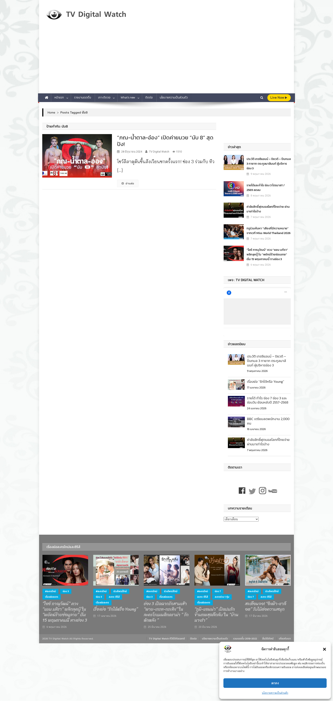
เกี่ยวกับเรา (285, 639)
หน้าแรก (59, 97)
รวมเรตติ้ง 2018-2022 (245, 639)
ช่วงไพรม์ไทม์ (120, 591)
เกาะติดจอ (104, 97)
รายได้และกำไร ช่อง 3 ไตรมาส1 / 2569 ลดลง (266, 187)
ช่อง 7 (218, 591)
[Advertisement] (166, 61)
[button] (324, 649)
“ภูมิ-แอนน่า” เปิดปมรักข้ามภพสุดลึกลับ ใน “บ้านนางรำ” (216, 615)
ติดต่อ (149, 97)
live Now (278, 97)
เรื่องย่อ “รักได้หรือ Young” (265, 381)
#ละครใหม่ (50, 591)
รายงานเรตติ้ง (82, 97)
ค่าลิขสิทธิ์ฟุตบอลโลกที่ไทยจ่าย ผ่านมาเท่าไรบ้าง (268, 208)
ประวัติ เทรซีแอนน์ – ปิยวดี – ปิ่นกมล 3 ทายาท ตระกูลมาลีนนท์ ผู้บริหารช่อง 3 (269, 163)
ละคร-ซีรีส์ (114, 597)
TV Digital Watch (159, 151)
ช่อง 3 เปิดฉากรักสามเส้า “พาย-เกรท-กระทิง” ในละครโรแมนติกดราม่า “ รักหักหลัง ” (166, 612)
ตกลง (275, 683)
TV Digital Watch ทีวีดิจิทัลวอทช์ (167, 639)
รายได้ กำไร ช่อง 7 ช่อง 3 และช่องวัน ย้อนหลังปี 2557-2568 (267, 400)
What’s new (128, 97)
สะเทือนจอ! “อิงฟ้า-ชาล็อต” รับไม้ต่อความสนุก (265, 606)
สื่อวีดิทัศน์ (268, 639)
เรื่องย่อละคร (51, 597)
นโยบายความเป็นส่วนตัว (275, 692)
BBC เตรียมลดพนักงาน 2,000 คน (268, 421)
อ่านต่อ (127, 183)
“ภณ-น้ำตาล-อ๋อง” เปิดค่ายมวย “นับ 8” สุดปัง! (165, 140)
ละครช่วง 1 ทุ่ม (222, 597)
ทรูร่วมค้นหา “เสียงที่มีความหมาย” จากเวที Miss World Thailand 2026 (269, 230)
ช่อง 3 (66, 591)
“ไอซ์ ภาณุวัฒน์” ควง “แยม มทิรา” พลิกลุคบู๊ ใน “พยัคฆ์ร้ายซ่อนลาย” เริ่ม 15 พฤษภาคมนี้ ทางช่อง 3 (267, 254)
